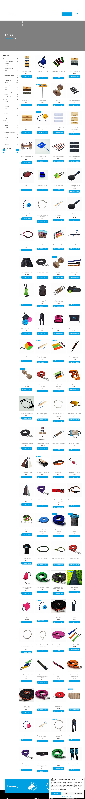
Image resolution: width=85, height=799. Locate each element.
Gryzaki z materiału (9, 75)
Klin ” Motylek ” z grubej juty (43, 450)
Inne (4, 120)
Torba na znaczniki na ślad (74, 278)
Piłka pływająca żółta (42, 106)
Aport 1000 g (58, 251)
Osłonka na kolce (74, 251)
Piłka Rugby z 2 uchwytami (74, 450)
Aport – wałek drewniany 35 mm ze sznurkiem (42, 392)
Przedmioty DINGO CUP (27, 78)
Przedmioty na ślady (26, 50)
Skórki (6, 89)
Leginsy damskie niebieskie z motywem (74, 743)
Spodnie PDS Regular (42, 307)
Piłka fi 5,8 (43, 594)
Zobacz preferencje (77, 793)
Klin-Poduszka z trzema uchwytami (74, 423)
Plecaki (6, 101)
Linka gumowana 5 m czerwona (74, 537)
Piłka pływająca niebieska (26, 192)
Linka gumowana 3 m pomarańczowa (74, 654)
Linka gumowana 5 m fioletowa (26, 743)
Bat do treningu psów (74, 222)
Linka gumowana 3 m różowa (43, 683)
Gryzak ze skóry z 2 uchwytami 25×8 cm (58, 279)
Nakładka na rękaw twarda (74, 683)
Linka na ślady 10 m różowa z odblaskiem (58, 624)
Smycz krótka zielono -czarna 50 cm (43, 537)
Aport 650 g (58, 78)
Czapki (6, 113)
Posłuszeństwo (6, 51)
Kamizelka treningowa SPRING (42, 279)
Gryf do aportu (27, 106)
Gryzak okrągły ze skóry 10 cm (74, 193)
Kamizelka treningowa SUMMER (74, 509)
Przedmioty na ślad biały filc (59, 106)
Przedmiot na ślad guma (74, 78)
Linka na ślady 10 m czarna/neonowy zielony (58, 566)
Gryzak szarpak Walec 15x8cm (74, 595)
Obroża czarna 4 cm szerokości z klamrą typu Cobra (42, 744)
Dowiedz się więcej (42, 83)
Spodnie (6, 115)
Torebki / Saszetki (9, 44)
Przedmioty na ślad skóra (74, 134)
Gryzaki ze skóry (8, 58)
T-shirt (6, 106)
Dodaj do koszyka (26, 54)
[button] (82, 779)
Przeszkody (7, 63)
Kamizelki (7, 108)
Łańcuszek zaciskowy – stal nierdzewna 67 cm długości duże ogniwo (58, 393)
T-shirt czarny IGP (27, 537)
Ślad (4, 37)
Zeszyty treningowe (9, 46)
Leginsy (6, 103)
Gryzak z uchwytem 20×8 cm (59, 334)
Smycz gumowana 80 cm (58, 134)
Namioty (6, 87)
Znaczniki (7, 42)
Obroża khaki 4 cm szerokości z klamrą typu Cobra (42, 655)
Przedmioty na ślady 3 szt (74, 50)
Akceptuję (56, 793)
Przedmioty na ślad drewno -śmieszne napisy (74, 107)
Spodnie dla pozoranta (10, 94)
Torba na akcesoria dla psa (26, 307)
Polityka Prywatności (66, 796)
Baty (6, 96)
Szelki (6, 91)
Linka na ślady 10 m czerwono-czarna (58, 684)
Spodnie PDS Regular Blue (74, 713)
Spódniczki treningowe (10, 110)
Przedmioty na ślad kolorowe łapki (58, 51)
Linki (6, 49)
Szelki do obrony (74, 363)
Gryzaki (6, 80)
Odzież (4, 99)
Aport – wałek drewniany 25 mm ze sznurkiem (58, 193)
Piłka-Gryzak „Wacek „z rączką (43, 51)
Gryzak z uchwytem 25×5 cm (74, 623)
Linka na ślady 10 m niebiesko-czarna (43, 509)
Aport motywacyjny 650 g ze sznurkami (27, 135)
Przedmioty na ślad (9, 39)
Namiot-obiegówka (74, 565)
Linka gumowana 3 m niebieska (58, 509)
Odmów (66, 793)
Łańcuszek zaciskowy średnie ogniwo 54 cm (42, 624)
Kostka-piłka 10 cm (58, 163)
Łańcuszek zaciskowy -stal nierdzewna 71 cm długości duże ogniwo (42, 194)
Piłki (6, 65)
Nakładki (7, 84)
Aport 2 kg (27, 363)
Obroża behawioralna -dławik (27, 392)
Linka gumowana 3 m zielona (43, 565)
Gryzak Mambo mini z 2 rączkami (27, 566)
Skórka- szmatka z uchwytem (27, 450)
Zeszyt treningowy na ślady (42, 222)
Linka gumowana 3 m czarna (43, 251)
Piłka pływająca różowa (27, 713)
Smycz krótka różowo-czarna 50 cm (27, 223)
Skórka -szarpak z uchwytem (27, 478)
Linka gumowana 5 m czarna (27, 422)
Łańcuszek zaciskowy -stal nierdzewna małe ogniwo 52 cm (27, 625)
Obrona (5, 77)
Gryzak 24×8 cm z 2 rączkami (58, 222)
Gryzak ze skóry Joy (27, 163)
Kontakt (36, 3)
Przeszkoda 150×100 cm (74, 307)
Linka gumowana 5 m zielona (58, 742)
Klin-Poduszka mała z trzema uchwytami (74, 392)
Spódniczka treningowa (27, 251)
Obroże (6, 61)
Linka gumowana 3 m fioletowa (42, 479)
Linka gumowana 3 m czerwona (42, 364)
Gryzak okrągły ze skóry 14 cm (74, 164)
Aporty (6, 56)
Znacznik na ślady (42, 78)
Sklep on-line (29, 3)
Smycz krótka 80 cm (26, 508)
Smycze (6, 72)
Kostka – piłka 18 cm (26, 334)
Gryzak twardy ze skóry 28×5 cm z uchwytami (74, 335)
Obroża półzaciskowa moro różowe (58, 654)
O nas (23, 3)
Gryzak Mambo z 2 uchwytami (27, 278)
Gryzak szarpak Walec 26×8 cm (27, 654)
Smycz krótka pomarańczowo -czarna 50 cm (74, 479)
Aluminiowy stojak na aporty (43, 422)
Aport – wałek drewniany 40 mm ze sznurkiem (43, 335)
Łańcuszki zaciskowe (9, 53)
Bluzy (6, 118)
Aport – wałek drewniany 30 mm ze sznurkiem (43, 714)
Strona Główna (9, 16)
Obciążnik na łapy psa (42, 163)
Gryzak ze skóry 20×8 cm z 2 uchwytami (58, 423)
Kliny (6, 82)
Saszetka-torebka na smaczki (58, 307)
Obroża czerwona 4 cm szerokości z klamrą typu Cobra (58, 480)
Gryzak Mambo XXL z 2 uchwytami (58, 364)
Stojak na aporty (8, 70)
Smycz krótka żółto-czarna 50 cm (58, 537)
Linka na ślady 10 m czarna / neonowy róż (58, 595)
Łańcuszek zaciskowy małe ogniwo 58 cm (58, 714)
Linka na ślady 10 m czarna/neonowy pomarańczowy (27, 685)
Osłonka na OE (58, 450)
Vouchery (7, 122)
